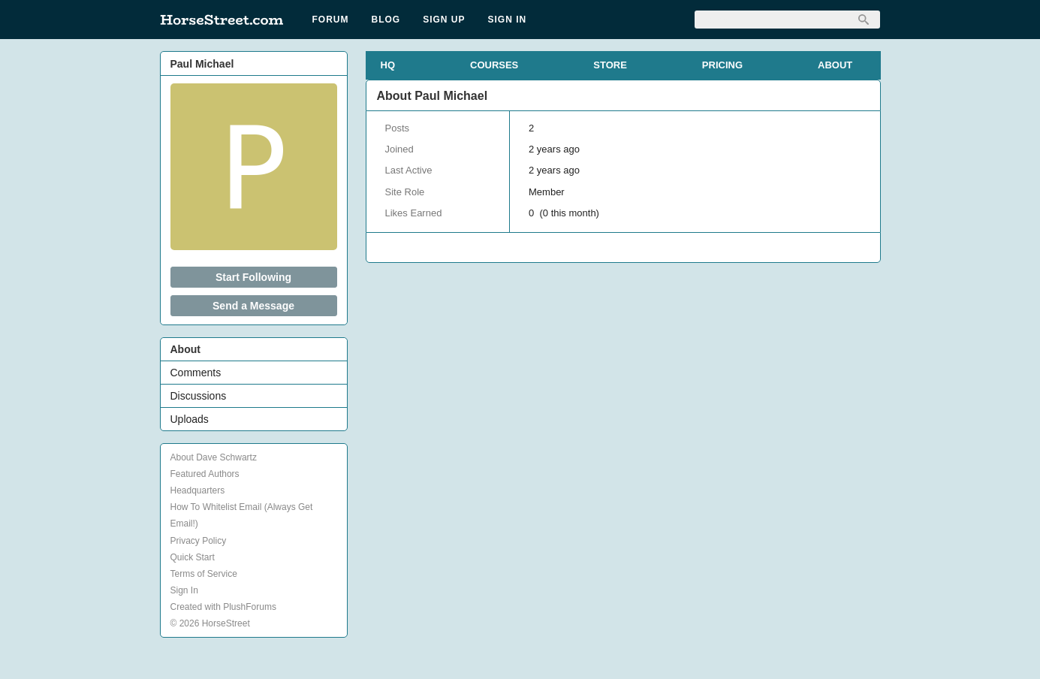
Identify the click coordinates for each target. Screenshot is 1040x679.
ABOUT (835, 65)
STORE (610, 65)
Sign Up (444, 19)
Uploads (189, 419)
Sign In (507, 19)
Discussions (198, 396)
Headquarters (197, 490)
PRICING (722, 65)
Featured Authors (205, 474)
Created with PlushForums (223, 607)
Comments (196, 373)
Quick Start (192, 557)
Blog (386, 19)
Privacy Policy (198, 541)
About (185, 349)
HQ (388, 65)
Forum (330, 19)
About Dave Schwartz (213, 457)
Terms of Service (203, 574)
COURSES (494, 65)
